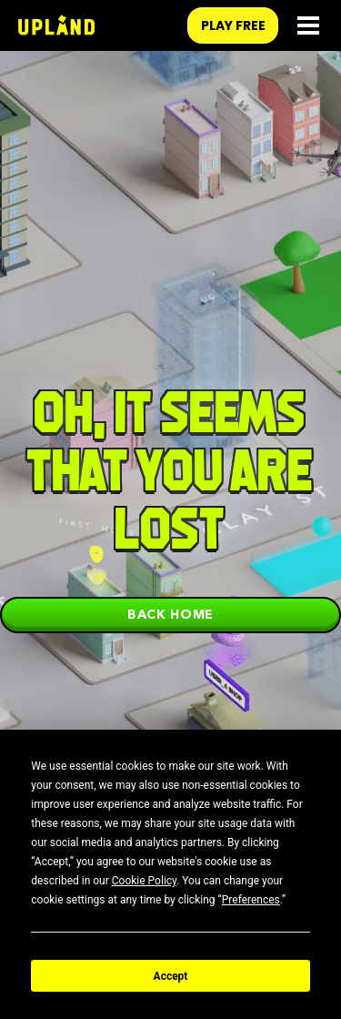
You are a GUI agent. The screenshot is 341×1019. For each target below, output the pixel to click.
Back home (170, 614)
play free (233, 25)
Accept (171, 976)
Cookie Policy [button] (144, 880)
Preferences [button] (251, 899)
